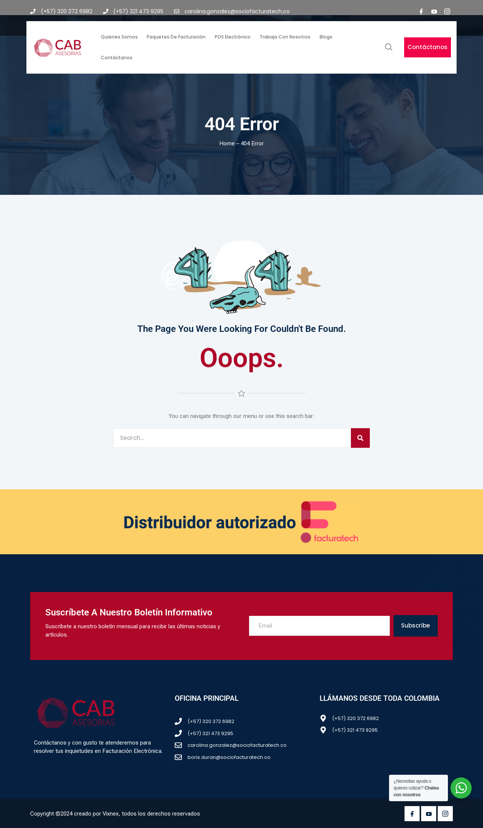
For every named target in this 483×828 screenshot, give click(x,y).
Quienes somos (119, 37)
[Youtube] (428, 813)
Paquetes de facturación (176, 37)
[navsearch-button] (388, 47)
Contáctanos (116, 57)
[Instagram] (447, 11)
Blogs (326, 37)
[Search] (360, 438)
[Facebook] (421, 11)
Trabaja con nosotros (285, 37)
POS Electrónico (233, 37)
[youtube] (434, 11)
